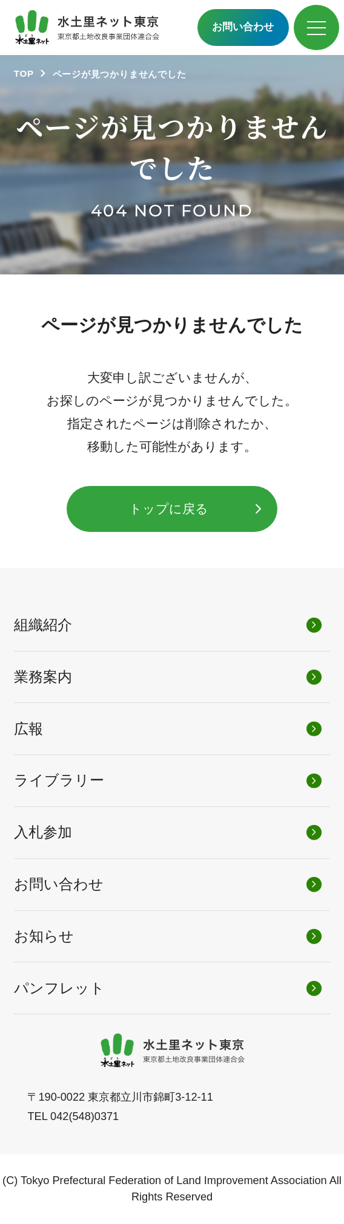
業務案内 (43, 677)
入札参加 (43, 832)
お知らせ (44, 936)
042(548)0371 (84, 1116)
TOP (24, 73)
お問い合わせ (243, 27)
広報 (28, 728)
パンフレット (59, 988)
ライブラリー (59, 780)
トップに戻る (168, 509)
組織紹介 (43, 625)
